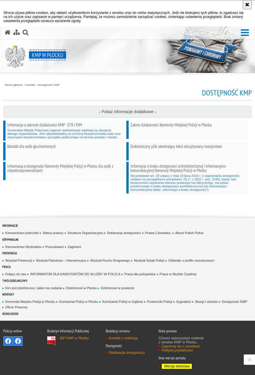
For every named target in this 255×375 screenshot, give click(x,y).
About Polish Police (189, 233)
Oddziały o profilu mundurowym (191, 260)
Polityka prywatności (177, 350)
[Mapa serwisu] (16, 32)
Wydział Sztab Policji (149, 260)
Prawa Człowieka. (158, 233)
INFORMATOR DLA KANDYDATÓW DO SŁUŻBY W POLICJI (75, 274)
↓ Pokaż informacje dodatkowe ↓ (127, 111)
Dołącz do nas (15, 274)
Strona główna (14, 85)
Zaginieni (74, 247)
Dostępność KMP (49, 85)
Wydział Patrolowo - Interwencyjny (61, 260)
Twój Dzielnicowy (15, 280)
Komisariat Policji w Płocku (78, 301)
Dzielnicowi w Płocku (81, 288)
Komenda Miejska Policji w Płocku (30, 301)
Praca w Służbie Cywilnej (178, 274)
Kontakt (30, 85)
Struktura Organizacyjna (85, 233)
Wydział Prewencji (18, 260)
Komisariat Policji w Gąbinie (122, 301)
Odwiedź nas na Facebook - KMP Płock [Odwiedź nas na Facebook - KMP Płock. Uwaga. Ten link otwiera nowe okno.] (8, 341)
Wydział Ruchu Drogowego (110, 260)
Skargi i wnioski (206, 301)
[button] (245, 33)
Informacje (10, 225)
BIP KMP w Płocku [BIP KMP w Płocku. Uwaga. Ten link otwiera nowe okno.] (74, 338)
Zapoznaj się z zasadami (180, 346)
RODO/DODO (10, 313)
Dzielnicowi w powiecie (117, 288)
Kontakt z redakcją (123, 338)
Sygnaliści (183, 301)
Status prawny (53, 233)
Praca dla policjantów (139, 274)
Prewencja (9, 253)
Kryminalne (10, 239)
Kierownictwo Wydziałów (23, 247)
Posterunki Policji (159, 301)
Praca (6, 267)
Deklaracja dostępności (124, 233)
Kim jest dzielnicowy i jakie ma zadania (33, 288)
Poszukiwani (54, 247)
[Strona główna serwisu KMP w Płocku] (7, 32)
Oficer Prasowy (16, 307)
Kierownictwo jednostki (22, 233)
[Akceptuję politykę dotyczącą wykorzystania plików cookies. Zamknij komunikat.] (247, 4)
